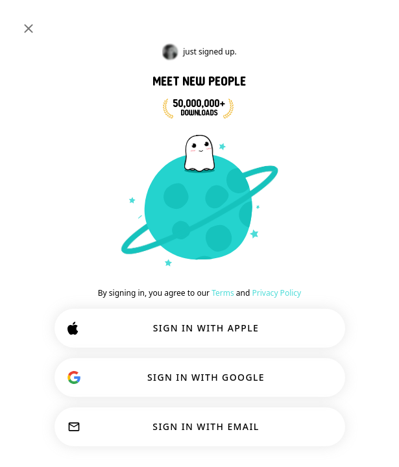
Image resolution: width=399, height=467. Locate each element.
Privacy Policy (276, 292)
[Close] (28, 28)
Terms (223, 292)
